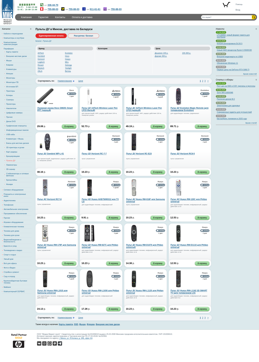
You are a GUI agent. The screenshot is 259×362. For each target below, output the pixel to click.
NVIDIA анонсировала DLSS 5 (229, 43)
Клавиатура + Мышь (15, 139)
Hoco (67, 56)
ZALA (40, 71)
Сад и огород (9, 276)
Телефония (8, 205)
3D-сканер (10, 169)
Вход (238, 10)
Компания (26, 17)
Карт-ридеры (11, 152)
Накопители (11, 108)
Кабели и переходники (13, 34)
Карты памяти (12, 52)
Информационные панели (17, 130)
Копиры (9, 95)
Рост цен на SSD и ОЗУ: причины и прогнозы (236, 86)
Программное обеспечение (15, 214)
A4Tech (41, 53)
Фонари (9, 184)
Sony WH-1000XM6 (225, 92)
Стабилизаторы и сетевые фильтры (17, 175)
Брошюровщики (13, 156)
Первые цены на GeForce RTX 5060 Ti (233, 70)
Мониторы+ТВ (12, 82)
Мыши (9, 61)
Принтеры (10, 91)
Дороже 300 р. (161, 56)
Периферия (9, 49)
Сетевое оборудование (13, 190)
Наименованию (65, 81)
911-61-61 (95, 9)
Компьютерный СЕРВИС (14, 291)
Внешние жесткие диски (16, 56)
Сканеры (10, 100)
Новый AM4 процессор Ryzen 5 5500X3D (234, 50)
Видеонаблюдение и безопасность (12, 241)
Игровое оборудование (13, 222)
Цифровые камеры (14, 113)
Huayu (67, 59)
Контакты (60, 17)
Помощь (239, 4)
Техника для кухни (11, 235)
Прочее (9, 117)
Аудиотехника (9, 200)
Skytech (41, 68)
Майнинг (7, 287)
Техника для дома (11, 231)
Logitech (41, 62)
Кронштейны (11, 180)
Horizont (41, 59)
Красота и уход (10, 246)
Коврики (9, 65)
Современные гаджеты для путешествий (234, 112)
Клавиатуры (11, 69)
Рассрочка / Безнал (83, 36)
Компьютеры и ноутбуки (14, 38)
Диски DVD (11, 121)
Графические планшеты (16, 126)
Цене (80, 81)
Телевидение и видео (13, 250)
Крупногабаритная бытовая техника (15, 282)
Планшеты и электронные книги (15, 195)
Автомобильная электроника (16, 209)
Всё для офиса (10, 263)
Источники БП (12, 87)
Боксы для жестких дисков (17, 143)
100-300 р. (186, 53)
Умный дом (8, 259)
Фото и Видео (9, 268)
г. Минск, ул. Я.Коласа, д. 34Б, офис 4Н (75, 338)
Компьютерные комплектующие (10, 43)
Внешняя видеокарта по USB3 (230, 57)
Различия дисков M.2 (226, 99)
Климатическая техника (14, 227)
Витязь (68, 71)
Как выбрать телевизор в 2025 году (232, 119)
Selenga (68, 65)
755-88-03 (53, 9)
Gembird (41, 56)
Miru (66, 62)
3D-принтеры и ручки (15, 147)
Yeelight (68, 68)
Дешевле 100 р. (161, 53)
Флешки (9, 74)
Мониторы (10, 78)
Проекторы (11, 104)
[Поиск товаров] (226, 17)
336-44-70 (53, 5)
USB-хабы (10, 134)
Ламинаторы (11, 165)
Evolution (68, 53)
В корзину (69, 126)
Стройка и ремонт (11, 272)
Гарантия (43, 17)
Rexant (41, 65)
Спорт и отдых (10, 255)
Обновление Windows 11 (227, 63)
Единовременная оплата (51, 36)
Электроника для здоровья (228, 106)
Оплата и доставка (82, 17)
